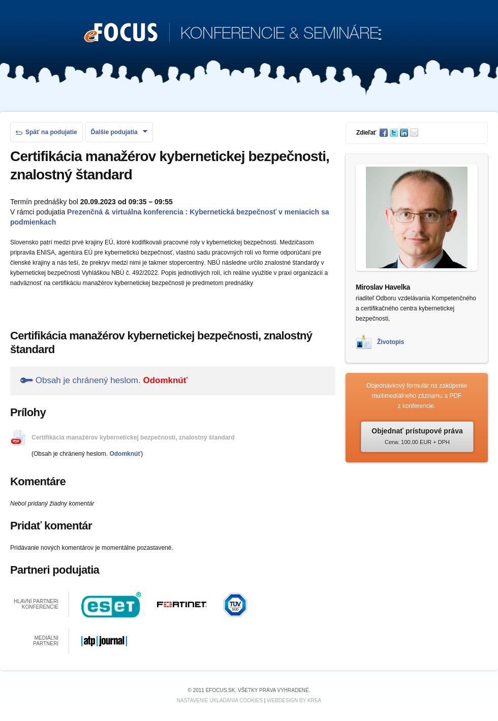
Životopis (390, 342)
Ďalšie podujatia (119, 132)
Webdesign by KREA (294, 700)
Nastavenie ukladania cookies (220, 700)
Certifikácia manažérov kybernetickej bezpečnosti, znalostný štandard (133, 437)
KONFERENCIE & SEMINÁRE (233, 33)
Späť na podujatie (46, 132)
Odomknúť (165, 380)
